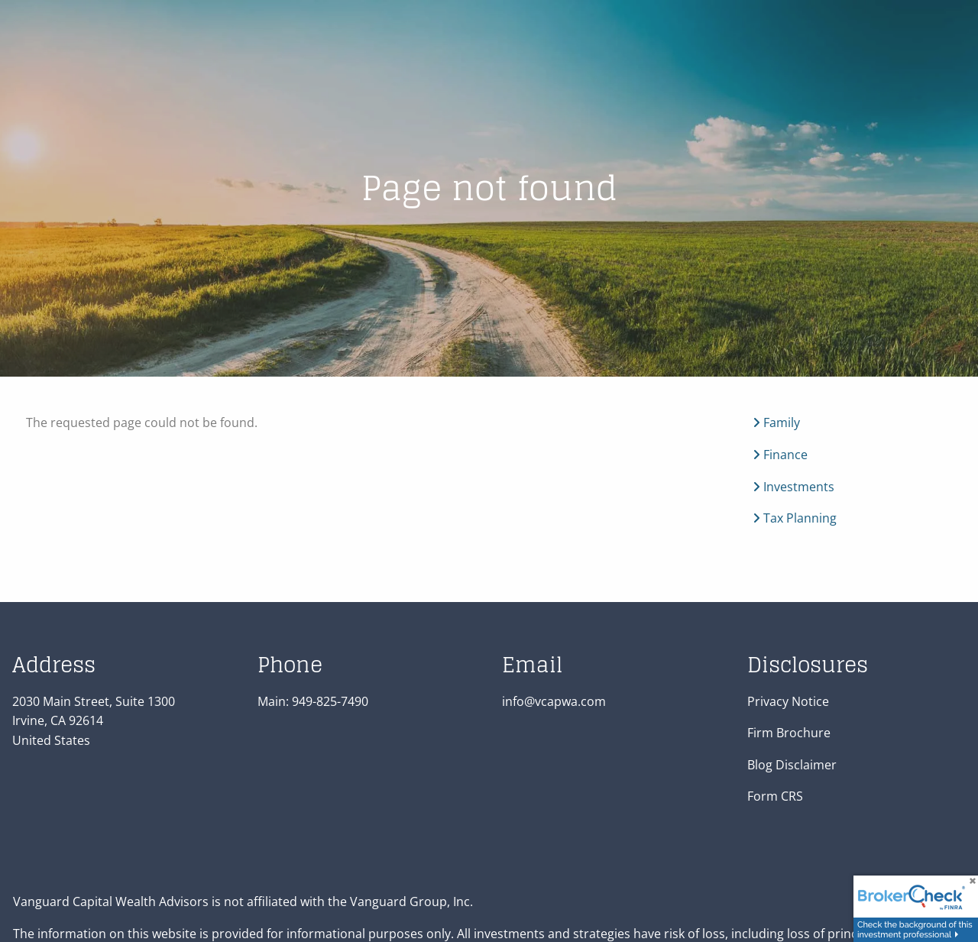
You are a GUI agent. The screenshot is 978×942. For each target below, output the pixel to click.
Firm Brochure (789, 733)
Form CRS (775, 796)
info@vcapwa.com (554, 701)
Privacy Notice (788, 701)
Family (776, 423)
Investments (793, 486)
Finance (780, 454)
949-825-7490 (330, 701)
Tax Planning (795, 518)
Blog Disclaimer (792, 764)
